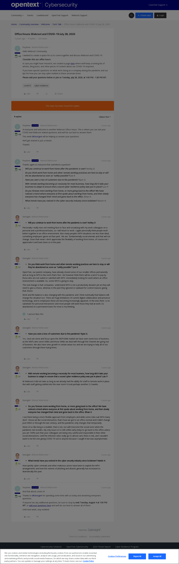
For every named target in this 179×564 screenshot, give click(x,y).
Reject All (137, 558)
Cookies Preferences (117, 558)
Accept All (157, 558)
